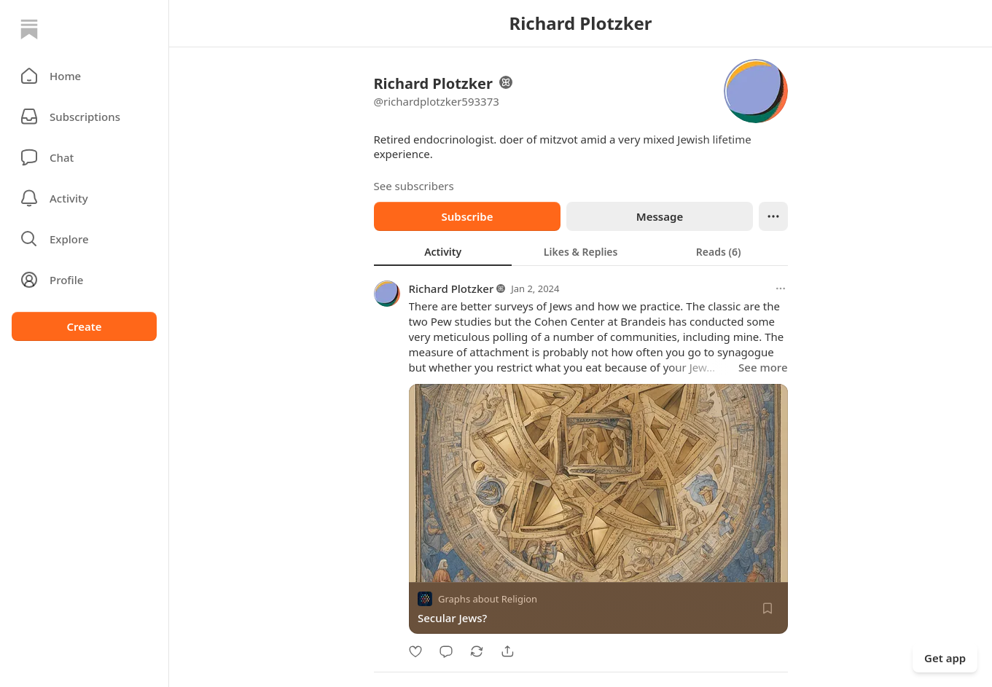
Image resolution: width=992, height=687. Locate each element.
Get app (945, 658)
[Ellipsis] (773, 216)
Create (83, 326)
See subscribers (414, 185)
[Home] (29, 29)
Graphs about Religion (487, 598)
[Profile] (84, 279)
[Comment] (446, 651)
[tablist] (581, 251)
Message (659, 216)
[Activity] (84, 198)
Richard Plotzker (451, 288)
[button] (84, 75)
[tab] (443, 251)
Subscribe (467, 216)
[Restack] (476, 651)
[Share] (507, 651)
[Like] (415, 651)
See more (762, 367)
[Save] (767, 608)
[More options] (780, 288)
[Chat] (84, 157)
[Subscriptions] (84, 116)
